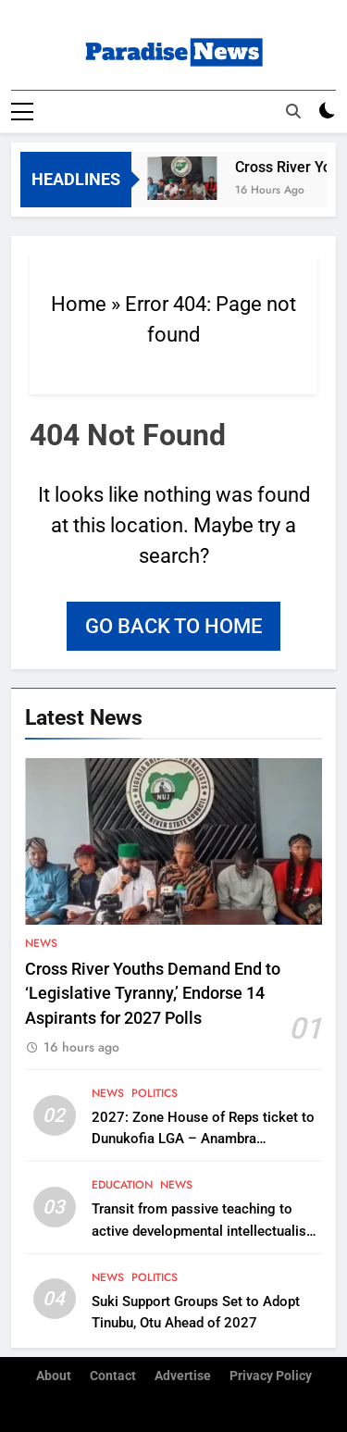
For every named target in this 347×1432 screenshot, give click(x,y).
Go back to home (173, 625)
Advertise (183, 1375)
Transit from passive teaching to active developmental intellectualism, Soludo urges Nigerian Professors (206, 1230)
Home (78, 303)
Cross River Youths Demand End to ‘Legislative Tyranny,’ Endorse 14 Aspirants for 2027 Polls (152, 993)
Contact (113, 1375)
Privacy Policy (270, 1375)
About (53, 1375)
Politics (154, 1092)
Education (122, 1185)
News (41, 942)
